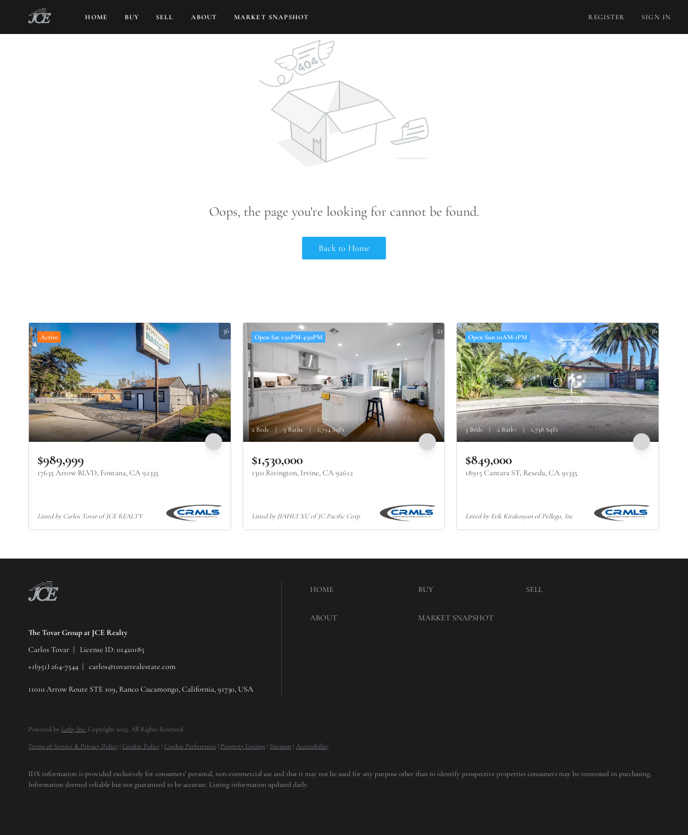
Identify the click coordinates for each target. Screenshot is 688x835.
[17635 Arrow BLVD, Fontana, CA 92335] (130, 382)
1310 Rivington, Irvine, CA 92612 (302, 473)
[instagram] (107, 804)
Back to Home (344, 248)
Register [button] (606, 17)
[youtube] (140, 804)
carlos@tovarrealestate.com (132, 666)
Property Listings (242, 746)
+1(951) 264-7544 (53, 666)
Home (96, 17)
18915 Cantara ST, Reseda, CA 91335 (521, 473)
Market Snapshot (271, 17)
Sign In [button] (656, 17)
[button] (39, 16)
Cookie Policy (141, 746)
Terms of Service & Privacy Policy (73, 746)
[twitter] (74, 804)
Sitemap (280, 746)
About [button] (204, 17)
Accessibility (312, 746)
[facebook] (42, 804)
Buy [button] (132, 17)
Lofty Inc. (73, 729)
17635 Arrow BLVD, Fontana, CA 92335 (98, 473)
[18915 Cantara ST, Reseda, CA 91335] (558, 382)
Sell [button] (164, 17)
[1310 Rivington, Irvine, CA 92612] (344, 382)
